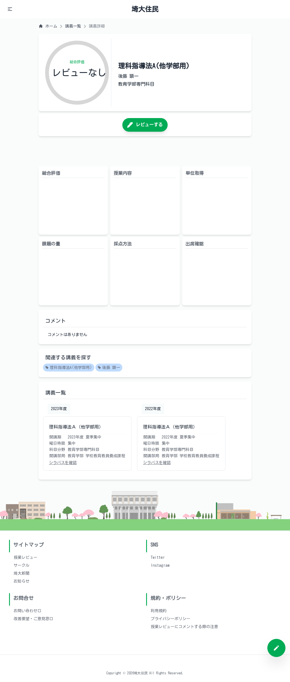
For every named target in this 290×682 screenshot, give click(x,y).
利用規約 (159, 611)
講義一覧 (73, 26)
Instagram (160, 565)
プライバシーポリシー (170, 619)
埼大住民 (145, 9)
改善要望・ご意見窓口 (33, 619)
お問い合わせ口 (27, 611)
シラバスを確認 (63, 463)
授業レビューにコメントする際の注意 (184, 627)
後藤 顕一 (109, 368)
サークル (21, 565)
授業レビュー (25, 557)
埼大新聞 (21, 573)
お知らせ (21, 581)
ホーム (48, 26)
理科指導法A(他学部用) (68, 368)
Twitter (158, 557)
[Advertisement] (145, 151)
